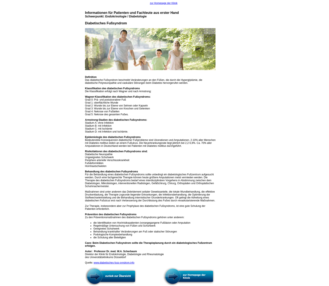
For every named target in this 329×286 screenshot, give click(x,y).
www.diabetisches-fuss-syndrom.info (114, 262)
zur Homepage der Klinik (163, 3)
